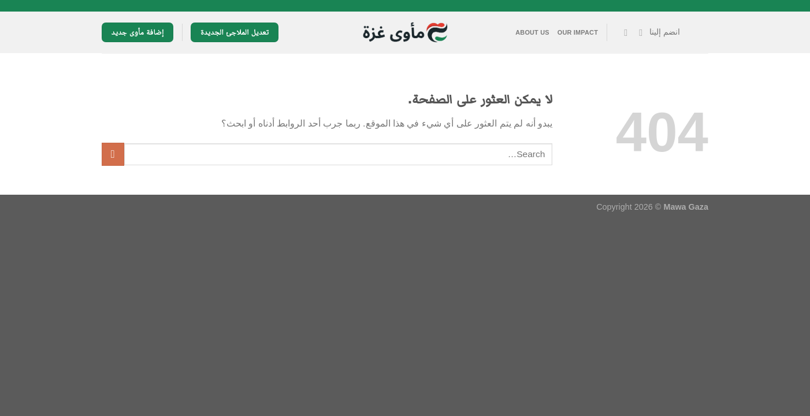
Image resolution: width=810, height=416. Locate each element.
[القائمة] (698, 33)
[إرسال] (113, 154)
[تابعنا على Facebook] (637, 32)
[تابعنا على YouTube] (622, 32)
